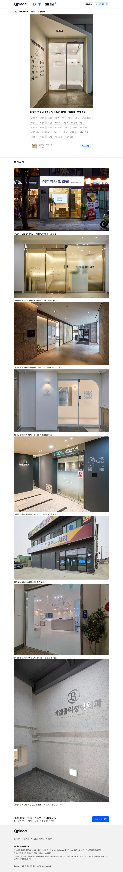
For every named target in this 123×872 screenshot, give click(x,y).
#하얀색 (74, 123)
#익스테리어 (86, 118)
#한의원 (34, 118)
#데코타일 (58, 127)
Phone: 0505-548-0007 (76, 850)
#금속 (75, 127)
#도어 (70, 118)
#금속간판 (69, 137)
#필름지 (34, 137)
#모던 (50, 123)
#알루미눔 (35, 132)
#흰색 (66, 123)
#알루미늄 (83, 127)
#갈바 (42, 123)
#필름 (72, 132)
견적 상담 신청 (100, 819)
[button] (106, 170)
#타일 (50, 127)
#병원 (42, 118)
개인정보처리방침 (37, 839)
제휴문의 (88, 4)
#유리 (65, 132)
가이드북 (41, 11)
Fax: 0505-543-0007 (93, 850)
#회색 (42, 127)
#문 (63, 118)
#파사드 (34, 123)
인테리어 (37, 4)
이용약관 (25, 839)
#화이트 (58, 123)
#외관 (50, 118)
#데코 (67, 127)
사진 (33, 11)
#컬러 (82, 123)
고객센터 (17, 839)
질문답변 (50, 4)
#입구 (57, 118)
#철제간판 (58, 137)
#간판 (42, 137)
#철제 (50, 137)
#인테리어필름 (83, 132)
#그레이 (34, 127)
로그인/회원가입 (102, 4)
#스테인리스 (46, 132)
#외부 (77, 118)
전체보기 (85, 146)
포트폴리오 (24, 11)
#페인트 (57, 132)
